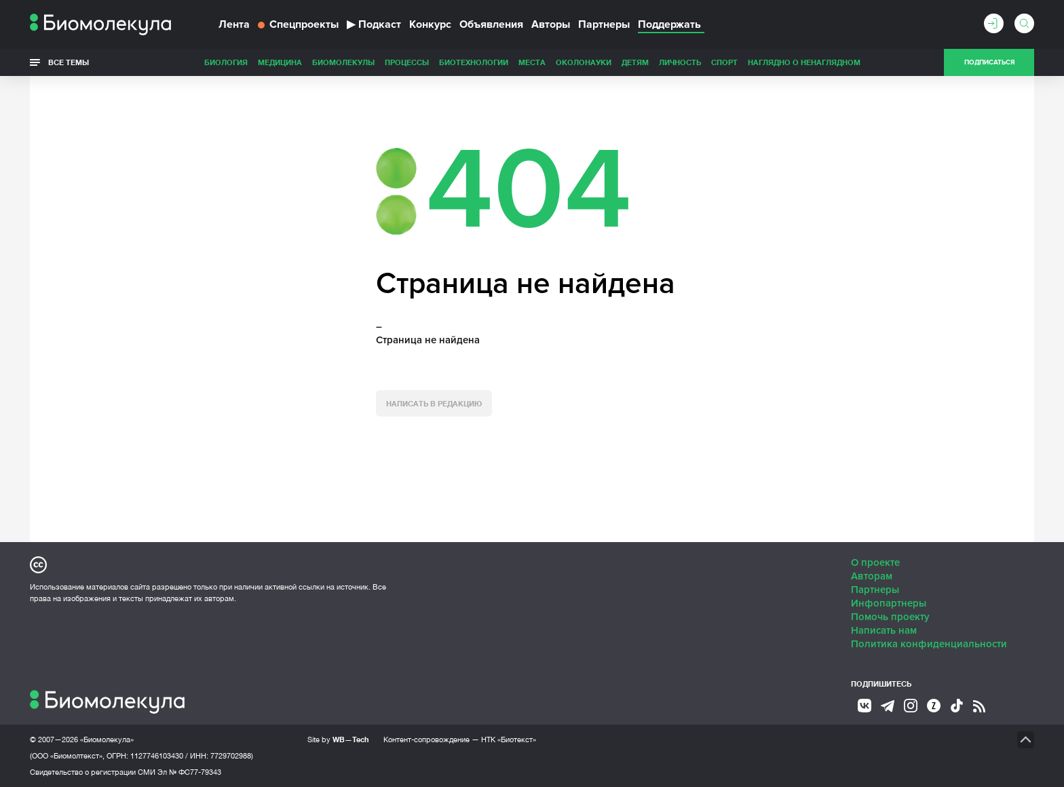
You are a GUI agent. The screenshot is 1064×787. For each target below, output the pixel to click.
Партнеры (604, 24)
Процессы (407, 62)
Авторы (550, 24)
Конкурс (430, 24)
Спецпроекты (298, 24)
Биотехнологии (473, 62)
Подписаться (989, 62)
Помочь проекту (890, 617)
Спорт (724, 62)
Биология (226, 62)
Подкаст (374, 24)
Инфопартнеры (888, 603)
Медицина (280, 62)
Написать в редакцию (434, 403)
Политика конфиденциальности (929, 644)
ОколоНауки (583, 62)
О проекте (875, 562)
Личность (680, 62)
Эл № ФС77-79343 (189, 772)
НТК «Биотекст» (508, 739)
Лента (234, 24)
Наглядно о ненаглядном (804, 62)
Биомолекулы (343, 62)
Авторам (871, 576)
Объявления (491, 24)
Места (532, 62)
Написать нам (884, 630)
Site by (338, 739)
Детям (635, 62)
